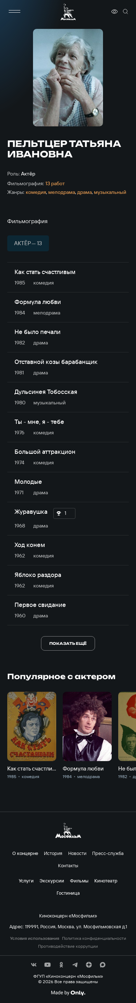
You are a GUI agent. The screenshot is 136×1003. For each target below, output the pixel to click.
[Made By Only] (68, 993)
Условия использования (34, 938)
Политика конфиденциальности (94, 938)
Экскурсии (52, 880)
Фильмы (79, 880)
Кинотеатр (106, 880)
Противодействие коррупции (68, 946)
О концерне (25, 853)
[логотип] (68, 12)
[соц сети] (33, 964)
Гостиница (68, 893)
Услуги (26, 880)
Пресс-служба (108, 853)
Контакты (68, 865)
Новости (77, 853)
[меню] (14, 11)
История (53, 853)
